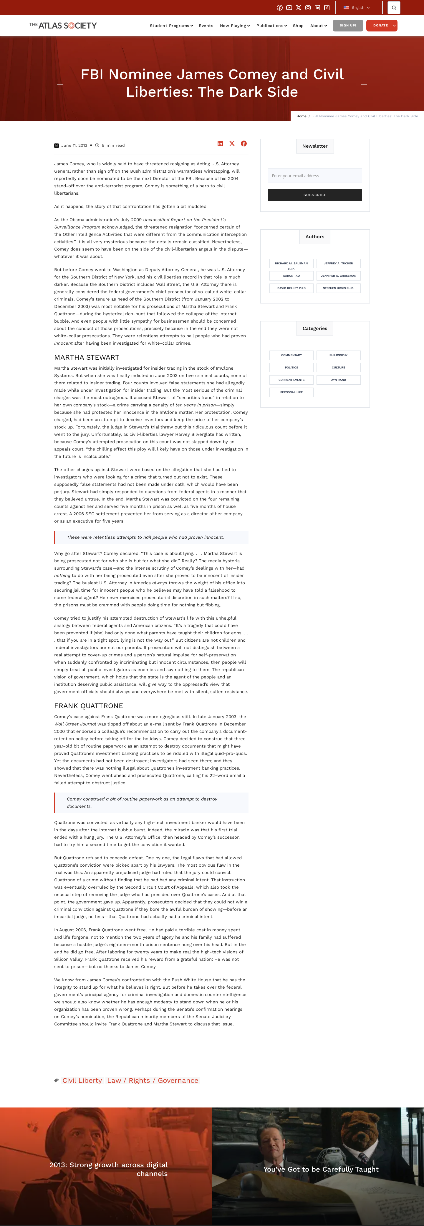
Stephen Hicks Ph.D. (338, 288)
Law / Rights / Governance (152, 1080)
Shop (298, 25)
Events (206, 25)
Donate (380, 25)
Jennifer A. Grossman (338, 275)
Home (302, 116)
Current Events (291, 379)
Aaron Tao (291, 275)
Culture (338, 367)
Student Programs (169, 25)
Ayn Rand (338, 379)
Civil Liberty (82, 1080)
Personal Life (291, 392)
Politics (291, 367)
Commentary (291, 355)
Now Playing (233, 25)
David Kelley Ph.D (291, 288)
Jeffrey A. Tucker (338, 263)
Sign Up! (348, 25)
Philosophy (338, 355)
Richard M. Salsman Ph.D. (291, 265)
